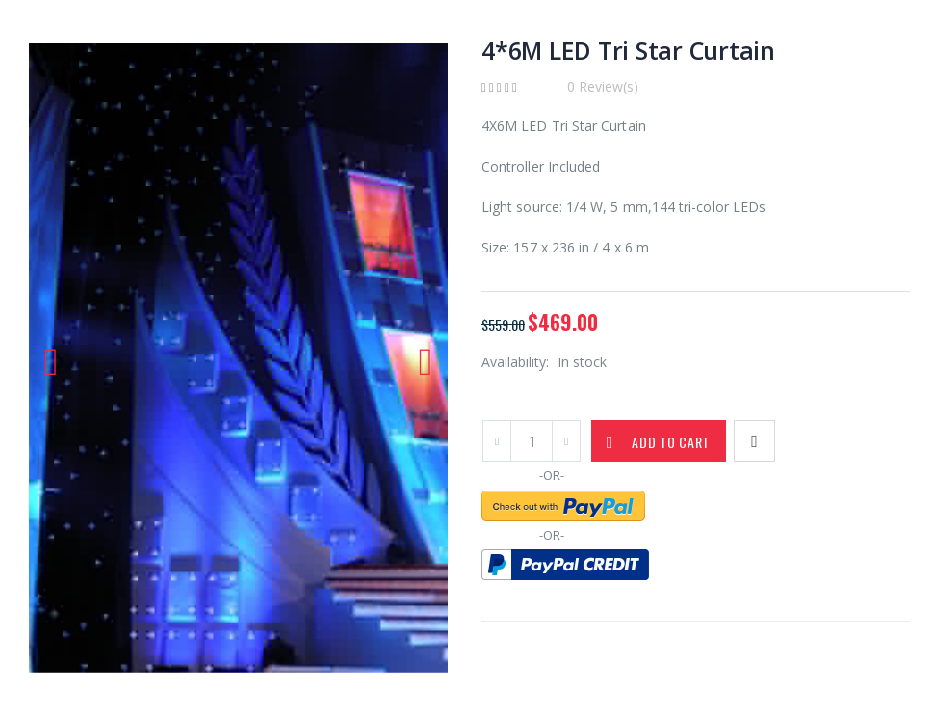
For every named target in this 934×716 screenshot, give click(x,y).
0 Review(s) (602, 86)
